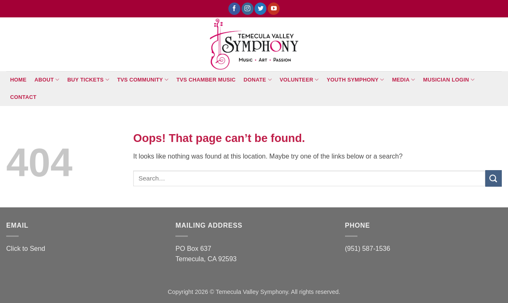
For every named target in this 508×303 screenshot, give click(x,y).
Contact (23, 97)
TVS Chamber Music (206, 80)
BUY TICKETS (88, 80)
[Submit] (493, 178)
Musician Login (448, 80)
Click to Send (25, 248)
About (46, 80)
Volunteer (299, 80)
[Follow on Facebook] (234, 8)
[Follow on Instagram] (248, 8)
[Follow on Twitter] (260, 8)
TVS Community (142, 80)
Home (18, 80)
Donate (258, 80)
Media (403, 80)
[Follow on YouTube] (274, 8)
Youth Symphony (355, 80)
